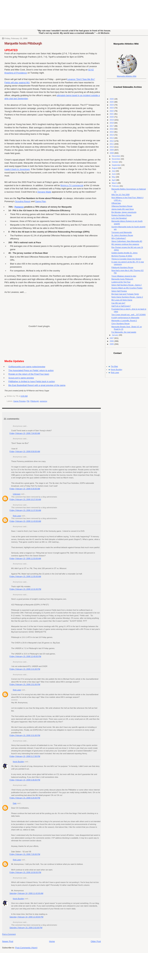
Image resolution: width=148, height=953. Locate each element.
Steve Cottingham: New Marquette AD (126, 241)
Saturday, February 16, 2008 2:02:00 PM (26, 928)
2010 (112, 147)
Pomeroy (19, 207)
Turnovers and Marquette (121, 232)
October (115, 162)
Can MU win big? (118, 303)
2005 (112, 344)
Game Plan (40, 201)
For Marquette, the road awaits (123, 332)
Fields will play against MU (17, 82)
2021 (112, 114)
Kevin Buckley (18, 762)
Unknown (16, 494)
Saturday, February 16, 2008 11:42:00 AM (26, 893)
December (116, 156)
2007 (112, 338)
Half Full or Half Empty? (121, 306)
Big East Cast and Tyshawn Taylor (125, 294)
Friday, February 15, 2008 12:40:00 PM (25, 656)
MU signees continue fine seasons (125, 244)
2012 (112, 141)
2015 (112, 132)
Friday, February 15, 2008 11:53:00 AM (25, 558)
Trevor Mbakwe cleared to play (123, 276)
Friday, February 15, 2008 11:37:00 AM (25, 510)
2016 (112, 129)
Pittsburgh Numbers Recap (122, 267)
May (114, 177)
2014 (112, 135)
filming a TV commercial (71, 185)
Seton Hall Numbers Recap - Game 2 (126, 285)
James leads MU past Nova (122, 209)
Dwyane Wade (44, 192)
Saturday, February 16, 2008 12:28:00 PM (26, 917)
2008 (112, 153)
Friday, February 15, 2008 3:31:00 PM (25, 735)
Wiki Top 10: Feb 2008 (120, 195)
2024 (112, 105)
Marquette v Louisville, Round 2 (124, 321)
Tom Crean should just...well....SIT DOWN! (128, 315)
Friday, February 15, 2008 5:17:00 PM (25, 756)
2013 (112, 138)
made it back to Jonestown (17, 169)
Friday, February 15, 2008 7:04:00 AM (25, 433)
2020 (112, 117)
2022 (112, 111)
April (114, 180)
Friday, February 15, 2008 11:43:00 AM (25, 521)
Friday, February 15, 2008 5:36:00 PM (25, 780)
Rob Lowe (17, 516)
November (116, 159)
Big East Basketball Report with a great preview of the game (36, 385)
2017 (112, 126)
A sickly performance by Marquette (125, 318)
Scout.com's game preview (21, 378)
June (114, 174)
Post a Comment (9, 934)
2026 (112, 99)
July (114, 171)
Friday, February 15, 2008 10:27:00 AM (25, 499)
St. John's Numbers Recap (122, 235)
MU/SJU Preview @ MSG (121, 256)
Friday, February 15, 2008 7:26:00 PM (25, 854)
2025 (112, 102)
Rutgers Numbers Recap (121, 215)
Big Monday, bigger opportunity (123, 212)
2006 (112, 341)
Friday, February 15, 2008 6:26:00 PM (25, 798)
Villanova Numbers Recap (122, 206)
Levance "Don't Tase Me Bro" (81, 79)
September (116, 165)
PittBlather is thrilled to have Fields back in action (31, 381)
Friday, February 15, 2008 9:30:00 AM (25, 489)
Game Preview (19, 401)
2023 (112, 108)
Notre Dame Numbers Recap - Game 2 (127, 297)
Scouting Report (22, 201)
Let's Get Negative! (119, 218)
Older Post (96, 941)
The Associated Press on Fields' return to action (31, 370)
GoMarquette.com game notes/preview (26, 366)
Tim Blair (114, 366)
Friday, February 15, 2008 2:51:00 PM (25, 684)
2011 (112, 144)
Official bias (116, 203)
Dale (15, 803)
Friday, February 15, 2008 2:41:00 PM (25, 669)
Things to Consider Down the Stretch (126, 259)
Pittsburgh (34, 401)
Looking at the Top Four (121, 282)
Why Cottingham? (118, 238)
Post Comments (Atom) (26, 947)
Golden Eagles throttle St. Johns (124, 253)
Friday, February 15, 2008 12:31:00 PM (25, 589)
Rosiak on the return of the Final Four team (28, 374)
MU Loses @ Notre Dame (121, 300)
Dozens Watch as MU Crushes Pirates (126, 288)
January (115, 335)
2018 (112, 123)
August (115, 168)
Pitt (28, 401)
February (116, 186)
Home (52, 941)
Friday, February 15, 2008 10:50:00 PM (25, 872)
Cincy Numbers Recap (120, 323)
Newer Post (7, 941)
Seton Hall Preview (119, 291)
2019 (112, 120)
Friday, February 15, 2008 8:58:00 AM (25, 451)
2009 (112, 150)
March (114, 183)
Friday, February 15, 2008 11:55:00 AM (25, 576)
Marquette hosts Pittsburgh (23, 43)
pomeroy (43, 401)
